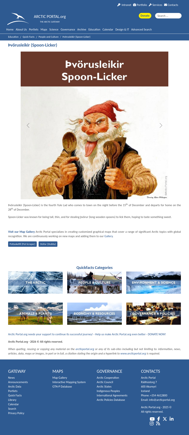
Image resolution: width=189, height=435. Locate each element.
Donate (145, 15)
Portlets (33, 29)
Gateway (17, 371)
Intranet (124, 5)
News (11, 377)
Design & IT (122, 29)
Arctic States (104, 386)
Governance (68, 29)
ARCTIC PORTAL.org (50, 16)
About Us (21, 29)
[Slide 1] (91, 194)
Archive (81, 29)
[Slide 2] (98, 194)
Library (12, 400)
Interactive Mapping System (69, 382)
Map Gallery (59, 377)
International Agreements (112, 395)
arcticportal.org (84, 349)
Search (12, 408)
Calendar (108, 29)
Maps (44, 29)
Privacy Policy (16, 413)
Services (155, 5)
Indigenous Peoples (108, 391)
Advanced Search (141, 29)
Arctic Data (14, 386)
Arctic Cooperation (108, 377)
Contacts (171, 5)
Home (9, 29)
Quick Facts (15, 395)
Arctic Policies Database (111, 400)
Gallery (108, 236)
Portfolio (140, 5)
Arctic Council (105, 382)
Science (54, 29)
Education (94, 29)
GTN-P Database (62, 386)
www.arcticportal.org (133, 353)
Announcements (18, 382)
